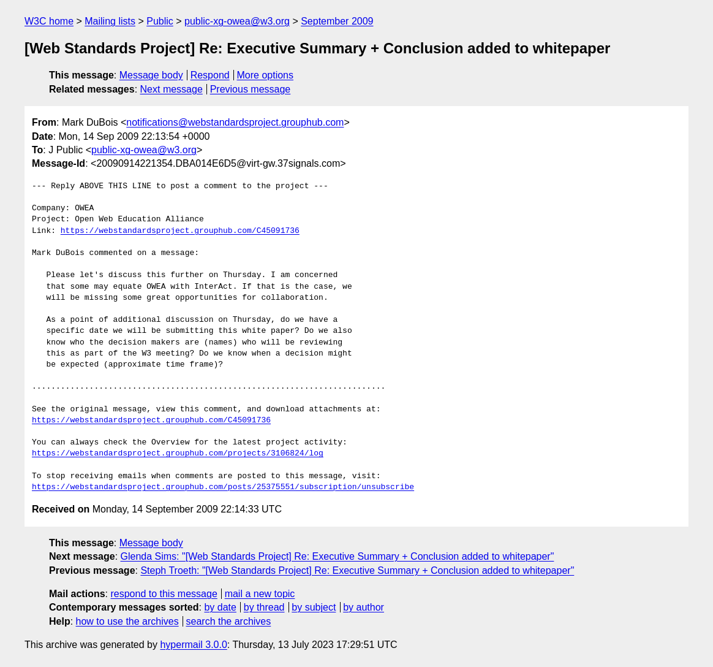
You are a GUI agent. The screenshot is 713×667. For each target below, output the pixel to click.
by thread (264, 607)
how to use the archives (127, 621)
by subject (314, 607)
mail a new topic (260, 594)
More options (265, 75)
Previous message (250, 89)
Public (159, 21)
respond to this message (163, 594)
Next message (171, 89)
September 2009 (337, 21)
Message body (151, 75)
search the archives (228, 621)
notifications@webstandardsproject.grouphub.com (235, 122)
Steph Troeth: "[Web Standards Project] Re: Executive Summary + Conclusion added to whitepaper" (357, 570)
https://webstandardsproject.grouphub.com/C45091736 (180, 231)
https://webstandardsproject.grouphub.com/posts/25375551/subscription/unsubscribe (223, 487)
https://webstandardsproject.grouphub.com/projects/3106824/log (177, 453)
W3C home (49, 21)
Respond (210, 75)
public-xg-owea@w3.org (237, 21)
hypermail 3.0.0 (193, 644)
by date (220, 607)
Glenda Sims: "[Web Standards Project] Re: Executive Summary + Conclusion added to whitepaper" (337, 556)
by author (363, 607)
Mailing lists (110, 21)
